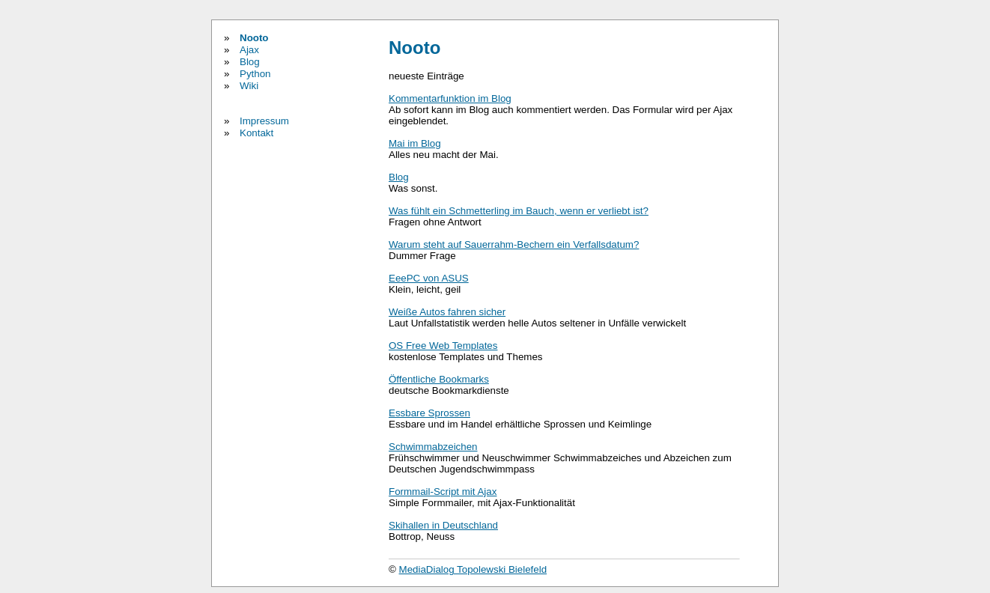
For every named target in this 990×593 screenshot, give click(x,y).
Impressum (264, 121)
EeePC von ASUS (429, 278)
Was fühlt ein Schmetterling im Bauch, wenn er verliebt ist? (519, 210)
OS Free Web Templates (443, 345)
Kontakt (256, 133)
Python (255, 73)
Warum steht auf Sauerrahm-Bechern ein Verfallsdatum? (514, 244)
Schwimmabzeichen (433, 446)
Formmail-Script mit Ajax (442, 491)
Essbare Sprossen (429, 413)
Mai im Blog (415, 143)
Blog (250, 61)
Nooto (254, 37)
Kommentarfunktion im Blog (450, 98)
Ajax (249, 49)
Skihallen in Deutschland (443, 525)
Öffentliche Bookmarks (439, 379)
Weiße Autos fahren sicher (447, 311)
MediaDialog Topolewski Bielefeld (473, 569)
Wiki (249, 85)
